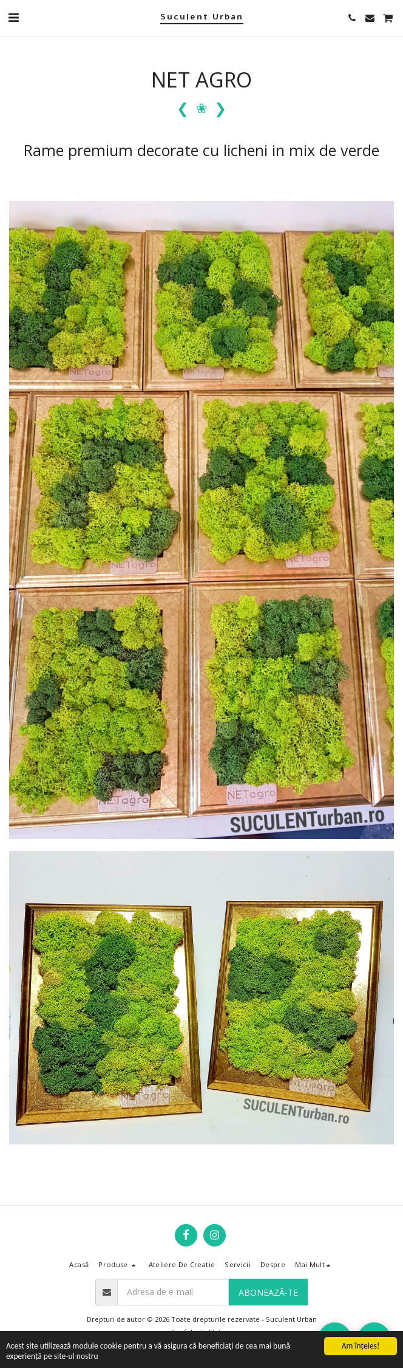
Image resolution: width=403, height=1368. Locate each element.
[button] (13, 17)
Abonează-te (268, 1292)
